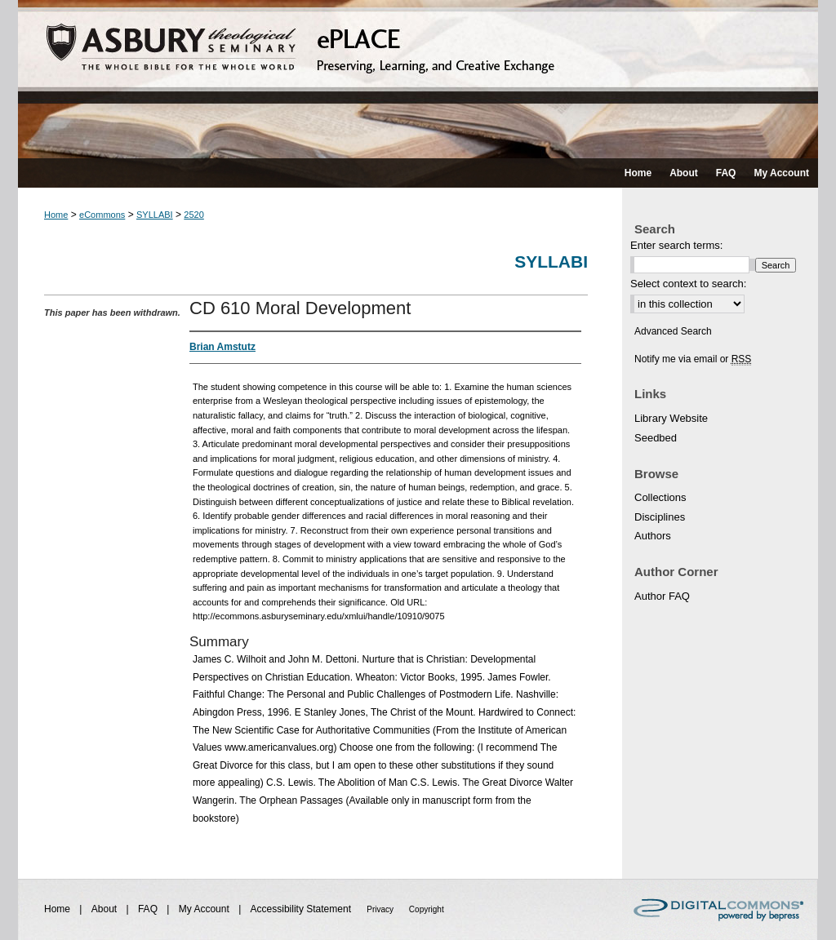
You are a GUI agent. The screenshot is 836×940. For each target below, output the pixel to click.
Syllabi (551, 261)
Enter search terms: (676, 245)
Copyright (426, 909)
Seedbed (655, 438)
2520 (193, 214)
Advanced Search (673, 331)
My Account (205, 909)
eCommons (102, 214)
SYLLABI (154, 214)
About (105, 909)
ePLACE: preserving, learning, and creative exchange (418, 79)
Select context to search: (688, 283)
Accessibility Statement (302, 909)
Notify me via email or (692, 359)
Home (56, 214)
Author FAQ (662, 596)
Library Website (671, 418)
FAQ (149, 909)
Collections (660, 497)
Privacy (381, 909)
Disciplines (659, 517)
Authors (652, 536)
